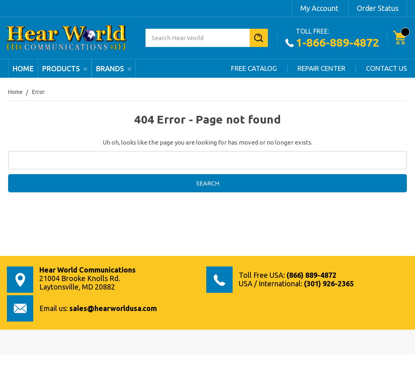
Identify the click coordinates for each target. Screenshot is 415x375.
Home (23, 68)
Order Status (377, 8)
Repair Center (321, 68)
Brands (113, 68)
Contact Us (386, 68)
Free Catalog (254, 68)
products (64, 68)
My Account (319, 8)
